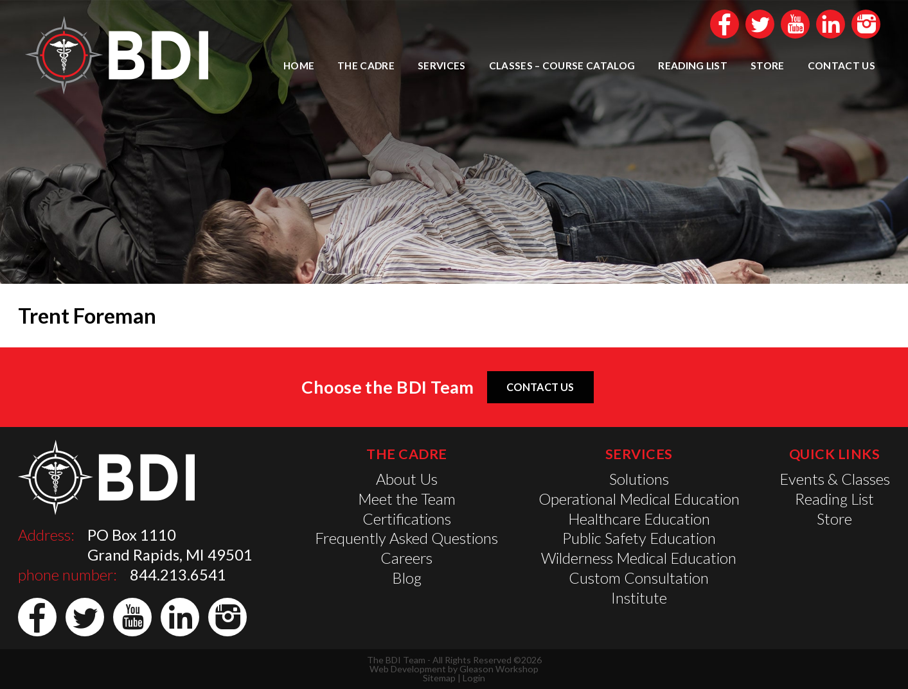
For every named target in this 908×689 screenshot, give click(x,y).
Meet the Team (407, 499)
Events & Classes (834, 479)
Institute (639, 598)
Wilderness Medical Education (638, 558)
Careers (406, 558)
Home (298, 65)
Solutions (639, 479)
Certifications (406, 519)
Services (442, 65)
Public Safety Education (639, 538)
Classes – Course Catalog (562, 65)
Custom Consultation (639, 578)
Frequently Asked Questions (406, 538)
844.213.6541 (178, 575)
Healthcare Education (639, 519)
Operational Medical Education (639, 499)
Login (474, 677)
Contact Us (841, 65)
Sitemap (439, 677)
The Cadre (366, 65)
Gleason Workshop (499, 668)
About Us (407, 479)
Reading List (692, 65)
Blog (407, 578)
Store (768, 65)
